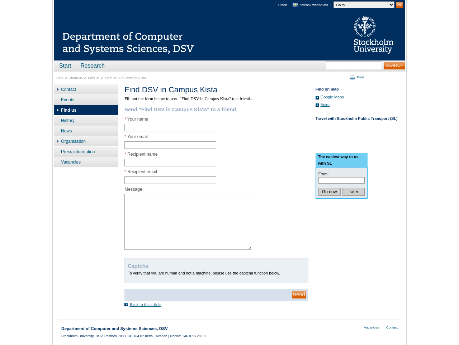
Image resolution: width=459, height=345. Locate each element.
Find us (93, 78)
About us (75, 78)
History (68, 120)
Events (67, 99)
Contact (68, 89)
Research (92, 66)
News (66, 130)
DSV (59, 78)
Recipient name (140, 154)
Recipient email (140, 171)
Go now (329, 191)
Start (65, 66)
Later (353, 191)
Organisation (73, 141)
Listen (282, 5)
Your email (136, 136)
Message (133, 189)
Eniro (325, 104)
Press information (78, 151)
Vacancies (71, 162)
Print (360, 77)
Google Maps (332, 97)
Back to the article (145, 304)
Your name (136, 119)
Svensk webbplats (314, 5)
